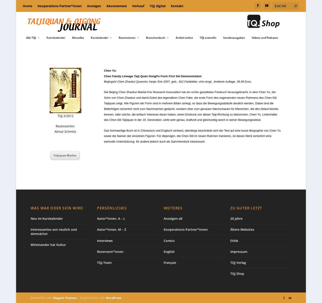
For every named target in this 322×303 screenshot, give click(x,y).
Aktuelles (78, 38)
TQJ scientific (208, 38)
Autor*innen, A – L (111, 218)
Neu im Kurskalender (47, 218)
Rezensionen (127, 38)
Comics (169, 241)
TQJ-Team (104, 262)
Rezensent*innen (110, 252)
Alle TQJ (31, 38)
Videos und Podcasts (265, 38)
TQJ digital (157, 6)
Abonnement (116, 6)
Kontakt (177, 6)
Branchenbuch (155, 38)
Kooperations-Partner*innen (60, 6)
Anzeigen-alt (173, 218)
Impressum (238, 252)
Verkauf (138, 6)
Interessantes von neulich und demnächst (54, 231)
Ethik (234, 241)
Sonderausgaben (234, 38)
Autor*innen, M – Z (111, 229)
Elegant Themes (64, 298)
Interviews (105, 241)
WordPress (113, 298)
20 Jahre (236, 218)
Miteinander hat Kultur (48, 245)
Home (27, 6)
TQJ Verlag (238, 262)
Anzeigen (94, 6)
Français (170, 262)
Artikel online (184, 38)
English (169, 252)
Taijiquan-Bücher (64, 155)
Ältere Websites (242, 229)
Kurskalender (99, 38)
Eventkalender (56, 38)
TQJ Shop (237, 273)
